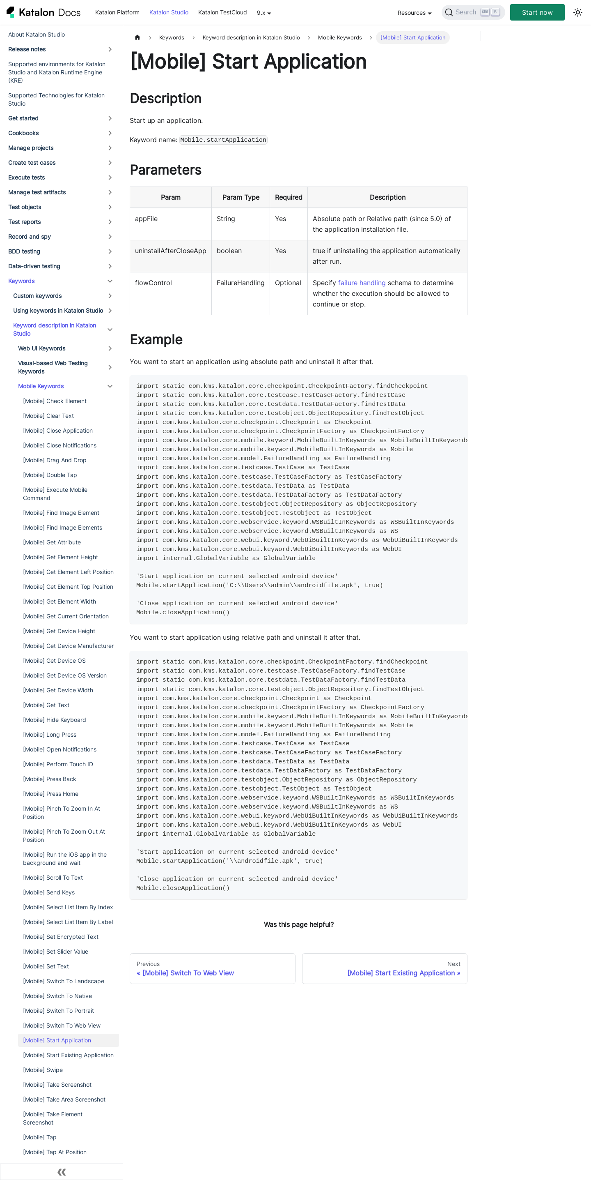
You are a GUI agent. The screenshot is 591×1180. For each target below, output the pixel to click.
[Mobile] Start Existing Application (68, 1054)
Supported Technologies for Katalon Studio (56, 99)
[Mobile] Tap (40, 1137)
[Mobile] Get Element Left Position (68, 571)
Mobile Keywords (41, 386)
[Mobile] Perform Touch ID (58, 764)
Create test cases (31, 162)
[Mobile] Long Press (49, 734)
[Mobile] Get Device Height (59, 630)
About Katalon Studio (36, 34)
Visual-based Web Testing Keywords (53, 367)
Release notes (27, 49)
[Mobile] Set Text (46, 966)
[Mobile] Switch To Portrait (58, 1010)
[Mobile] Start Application (57, 1040)
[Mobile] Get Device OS (54, 660)
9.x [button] (261, 12)
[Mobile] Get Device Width (58, 690)
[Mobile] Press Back (49, 778)
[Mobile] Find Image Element (61, 512)
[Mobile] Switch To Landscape (63, 980)
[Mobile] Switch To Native (57, 995)
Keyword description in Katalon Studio (54, 329)
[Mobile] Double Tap (50, 474)
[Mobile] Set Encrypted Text (60, 936)
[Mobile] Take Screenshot (57, 1084)
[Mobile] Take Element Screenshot (52, 1118)
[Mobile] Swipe (43, 1069)
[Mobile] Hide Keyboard (54, 719)
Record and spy (29, 236)
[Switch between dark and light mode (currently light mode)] (577, 12)
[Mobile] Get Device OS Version (65, 675)
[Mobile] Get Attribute (52, 542)
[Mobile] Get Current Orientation (66, 616)
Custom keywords (37, 295)
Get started (23, 118)
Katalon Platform (117, 12)
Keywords (21, 280)
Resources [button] (412, 12)
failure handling (362, 283)
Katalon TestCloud (222, 12)
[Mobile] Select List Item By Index (68, 906)
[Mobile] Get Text (46, 704)
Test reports (24, 221)
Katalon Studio (168, 12)
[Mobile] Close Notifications (59, 445)
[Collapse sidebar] (61, 1172)
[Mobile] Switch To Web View (62, 1025)
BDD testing (24, 251)
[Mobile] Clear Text (48, 415)
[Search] (473, 12)
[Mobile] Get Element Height (60, 556)
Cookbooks (23, 132)
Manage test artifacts (37, 192)
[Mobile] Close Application (58, 430)
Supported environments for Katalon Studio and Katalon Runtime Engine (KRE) (56, 72)
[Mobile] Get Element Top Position (68, 586)
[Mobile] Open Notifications (59, 749)
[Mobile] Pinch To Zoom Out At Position (64, 835)
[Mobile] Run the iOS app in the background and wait (65, 858)
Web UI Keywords (41, 348)
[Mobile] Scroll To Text (53, 877)
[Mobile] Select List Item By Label (68, 921)
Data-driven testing (34, 266)
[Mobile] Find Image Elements (62, 527)
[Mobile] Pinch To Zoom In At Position (61, 812)
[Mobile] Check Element (55, 400)
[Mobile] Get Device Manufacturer (68, 645)
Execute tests (26, 177)
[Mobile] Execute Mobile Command (55, 493)
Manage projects (30, 147)
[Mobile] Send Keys (49, 892)
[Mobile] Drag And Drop (55, 459)
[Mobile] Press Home (50, 793)
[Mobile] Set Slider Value (55, 951)
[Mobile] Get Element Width (59, 601)
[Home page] (137, 37)
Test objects (24, 206)
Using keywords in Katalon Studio (58, 310)
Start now (537, 12)
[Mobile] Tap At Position (55, 1151)
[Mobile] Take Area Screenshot (64, 1099)
